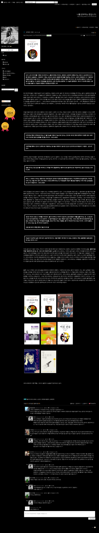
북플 (13, 2)
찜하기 (84, 403)
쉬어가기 (6, 79)
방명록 (3, 85)
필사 (5, 77)
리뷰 (3, 52)
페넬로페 (32, 408)
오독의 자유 (30, 32)
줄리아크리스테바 (32, 399)
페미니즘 (6, 64)
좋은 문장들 (7, 75)
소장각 (39, 399)
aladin (9, 105)
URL (58, 407)
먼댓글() (31, 403)
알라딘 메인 (20, 2)
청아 (82, 35)
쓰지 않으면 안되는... (10, 73)
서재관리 (72, 4)
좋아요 (72, 403)
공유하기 (78, 403)
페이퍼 (36, 32)
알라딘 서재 (7, 2)
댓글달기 (53, 407)
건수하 (32, 452)
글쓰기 (78, 4)
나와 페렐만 (7, 71)
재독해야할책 (45, 399)
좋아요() (37, 403)
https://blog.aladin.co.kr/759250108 (86, 16)
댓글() (93, 32)
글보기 (79, 27)
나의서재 (57, 4)
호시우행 (32, 477)
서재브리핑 (64, 4)
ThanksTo (92, 403)
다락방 (32, 430)
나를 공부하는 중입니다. (86, 14)
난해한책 (51, 399)
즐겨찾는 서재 (86, 4)
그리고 (3, 68)
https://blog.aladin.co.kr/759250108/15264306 (34, 35)
